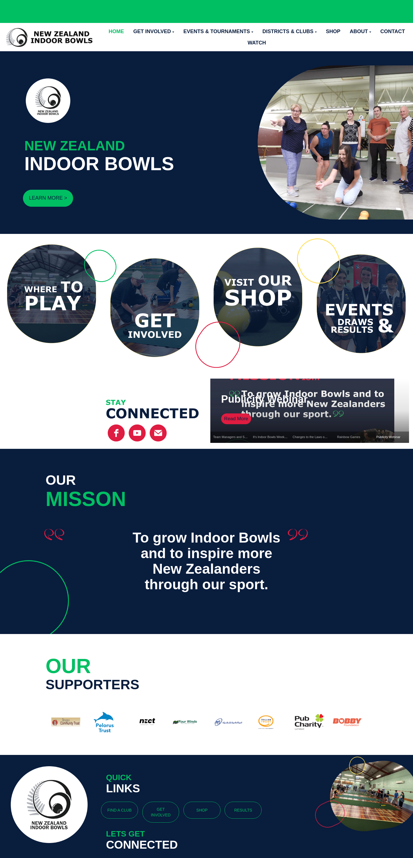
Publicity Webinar (264, 399)
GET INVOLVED (161, 812)
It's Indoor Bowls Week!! (269, 437)
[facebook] (116, 432)
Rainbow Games (348, 437)
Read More (236, 418)
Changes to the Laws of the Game (316, 437)
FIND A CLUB (119, 810)
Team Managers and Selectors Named (239, 437)
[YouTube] (137, 432)
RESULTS (243, 810)
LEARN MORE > (48, 198)
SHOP (202, 810)
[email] (158, 432)
